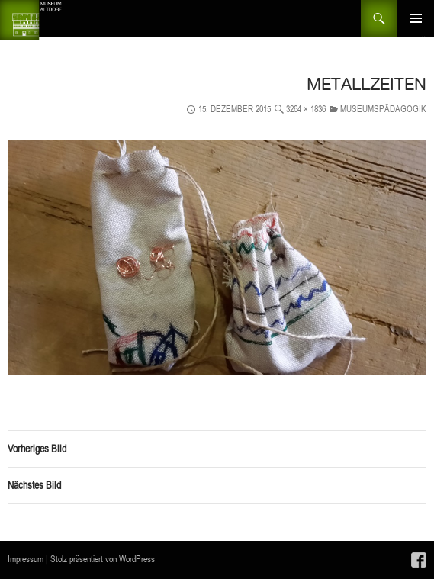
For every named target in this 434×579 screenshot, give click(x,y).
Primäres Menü (415, 18)
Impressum (25, 558)
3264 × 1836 (306, 108)
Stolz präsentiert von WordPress (102, 558)
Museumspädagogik (383, 108)
